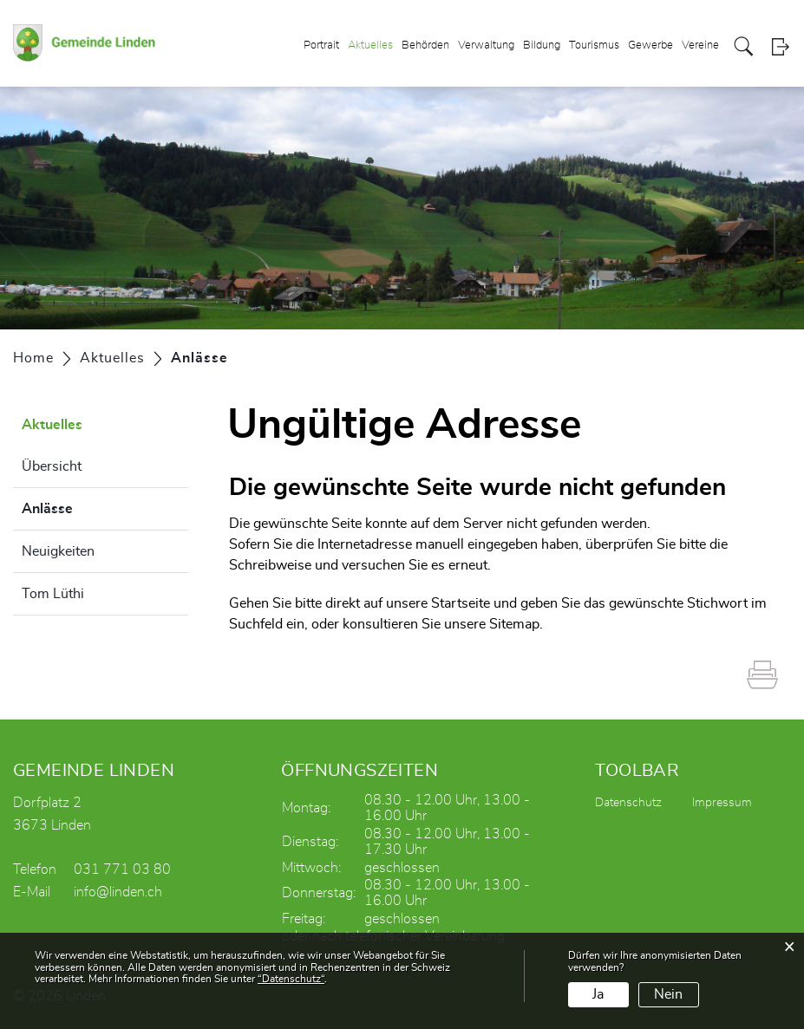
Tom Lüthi (53, 594)
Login (780, 47)
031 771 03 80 (122, 869)
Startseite (460, 603)
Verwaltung (486, 46)
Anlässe (91, 506)
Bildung (541, 46)
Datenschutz (628, 803)
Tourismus (594, 46)
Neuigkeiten (58, 551)
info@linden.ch (118, 892)
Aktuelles (370, 46)
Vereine (700, 46)
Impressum (722, 803)
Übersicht (52, 466)
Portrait (321, 46)
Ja (598, 994)
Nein (668, 994)
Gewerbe (650, 46)
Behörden (425, 46)
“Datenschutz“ (291, 979)
